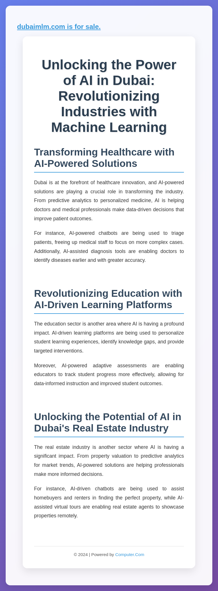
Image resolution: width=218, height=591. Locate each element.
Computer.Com (129, 554)
